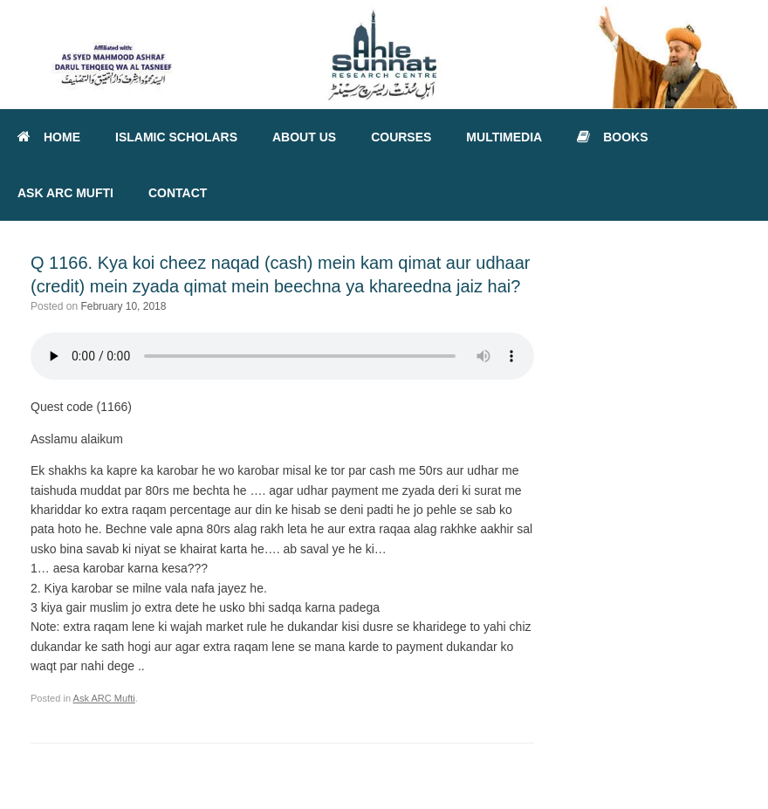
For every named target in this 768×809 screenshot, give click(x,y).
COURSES (401, 137)
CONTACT (177, 193)
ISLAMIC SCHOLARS (176, 137)
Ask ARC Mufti (104, 698)
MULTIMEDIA (504, 137)
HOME (48, 137)
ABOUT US (304, 137)
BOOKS (612, 137)
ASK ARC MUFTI (65, 193)
